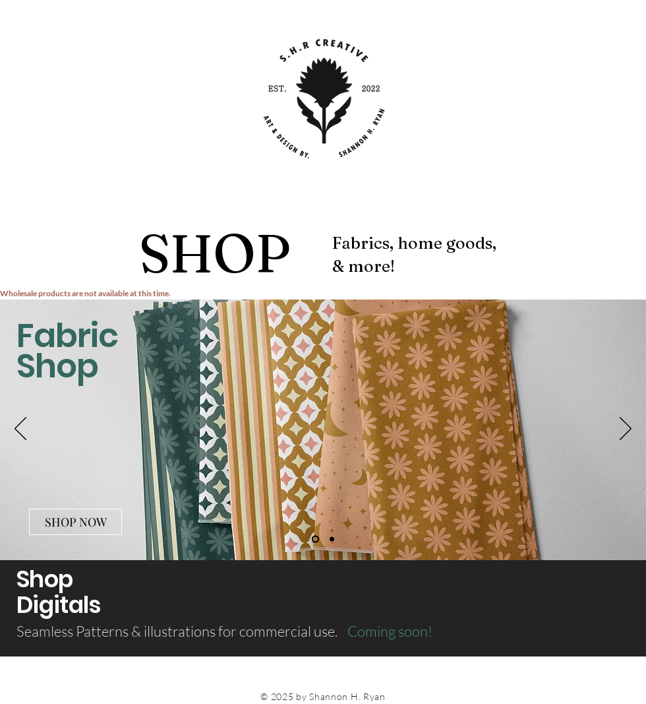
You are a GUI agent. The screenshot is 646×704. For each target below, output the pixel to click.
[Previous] (20, 429)
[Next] (625, 429)
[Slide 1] (315, 539)
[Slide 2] (332, 539)
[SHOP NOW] (75, 522)
